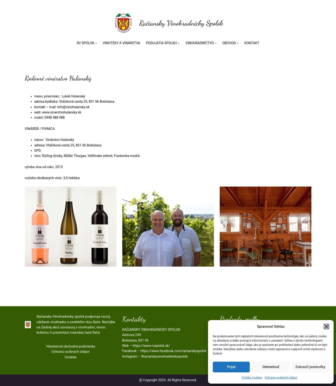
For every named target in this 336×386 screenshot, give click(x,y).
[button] (326, 326)
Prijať (231, 367)
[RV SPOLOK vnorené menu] (96, 43)
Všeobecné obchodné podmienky (70, 346)
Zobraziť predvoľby (310, 367)
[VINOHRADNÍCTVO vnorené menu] (216, 43)
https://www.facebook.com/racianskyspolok (173, 351)
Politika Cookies (252, 377)
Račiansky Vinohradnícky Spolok (181, 23)
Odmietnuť (270, 367)
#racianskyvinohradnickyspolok (164, 356)
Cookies (70, 357)
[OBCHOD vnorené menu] (238, 43)
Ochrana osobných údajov (281, 377)
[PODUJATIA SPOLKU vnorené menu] (179, 43)
